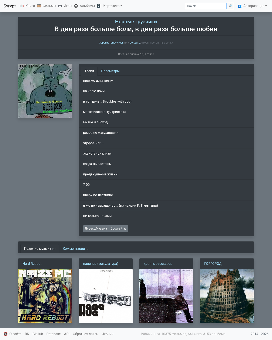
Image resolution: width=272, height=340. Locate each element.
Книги (30, 6)
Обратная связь (85, 334)
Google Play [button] (118, 228)
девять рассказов (158, 264)
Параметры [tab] (110, 71)
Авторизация (253, 6)
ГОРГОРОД (213, 264)
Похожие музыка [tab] (39, 249)
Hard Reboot (32, 264)
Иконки (107, 334)
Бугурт (9, 5)
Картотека (111, 6)
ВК (27, 334)
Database (53, 334)
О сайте (15, 334)
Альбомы (87, 6)
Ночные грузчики (136, 22)
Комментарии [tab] (76, 249)
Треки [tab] (89, 71)
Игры (68, 6)
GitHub (38, 334)
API (66, 334)
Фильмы (49, 6)
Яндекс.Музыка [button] (96, 228)
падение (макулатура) (100, 264)
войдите (135, 42)
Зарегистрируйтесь (111, 42)
